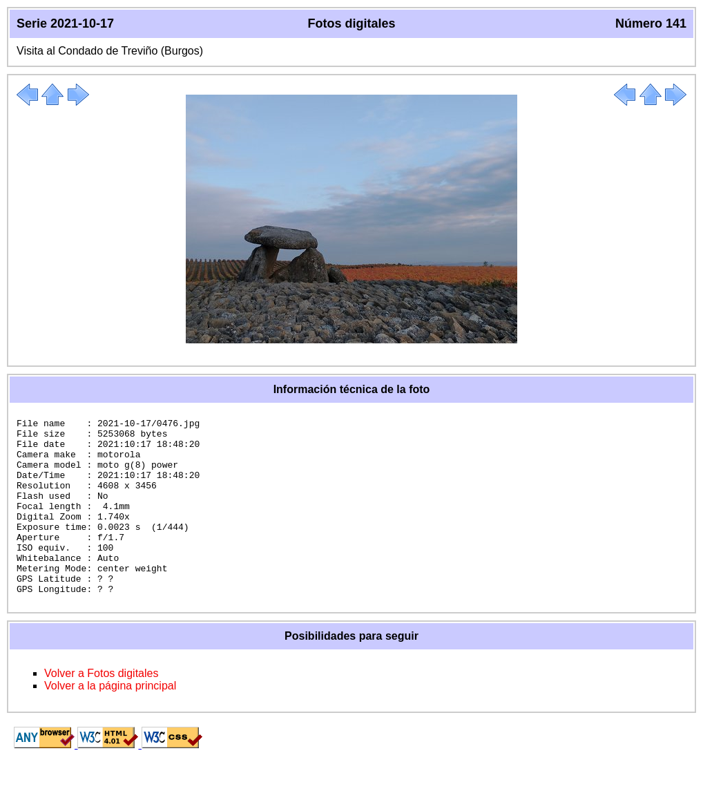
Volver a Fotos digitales (101, 708)
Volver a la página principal (110, 721)
